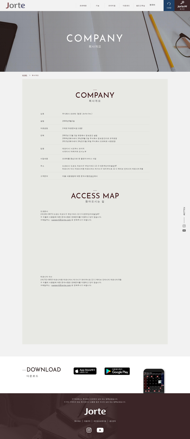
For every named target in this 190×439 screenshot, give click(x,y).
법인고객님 (140, 5)
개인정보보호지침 (100, 421)
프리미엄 (111, 5)
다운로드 (126, 5)
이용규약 (87, 421)
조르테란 (83, 5)
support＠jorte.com (61, 220)
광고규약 (112, 421)
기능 (97, 5)
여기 (92, 176)
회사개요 (77, 421)
